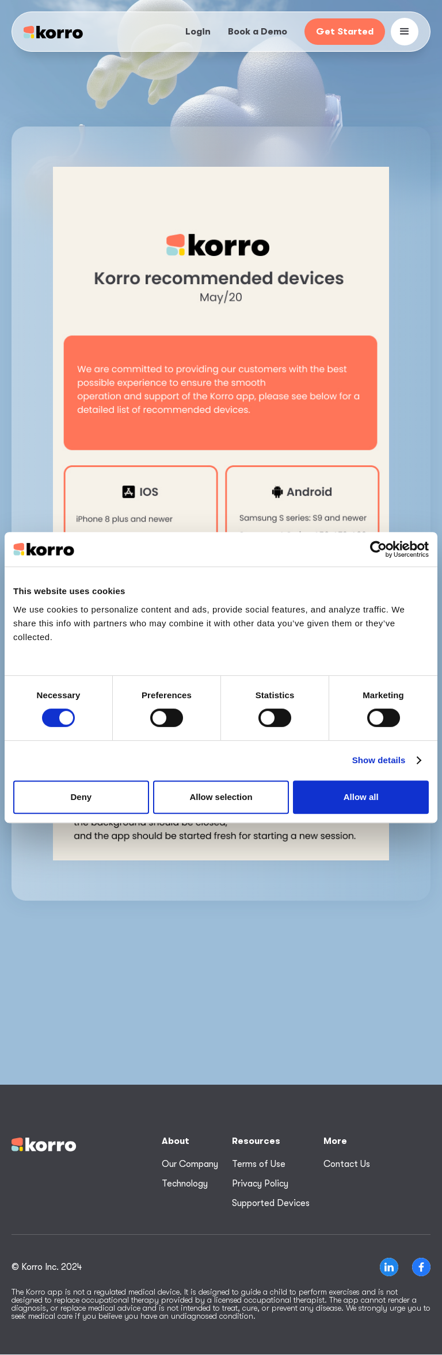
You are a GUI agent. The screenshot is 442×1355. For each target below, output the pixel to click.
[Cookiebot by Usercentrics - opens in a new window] (378, 549)
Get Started (345, 31)
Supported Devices (271, 1203)
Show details (379, 760)
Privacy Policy (260, 1183)
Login (198, 31)
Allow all (361, 797)
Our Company (190, 1164)
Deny (81, 797)
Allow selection (220, 797)
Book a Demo (257, 31)
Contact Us (346, 1164)
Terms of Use (258, 1164)
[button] (404, 31)
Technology (185, 1183)
